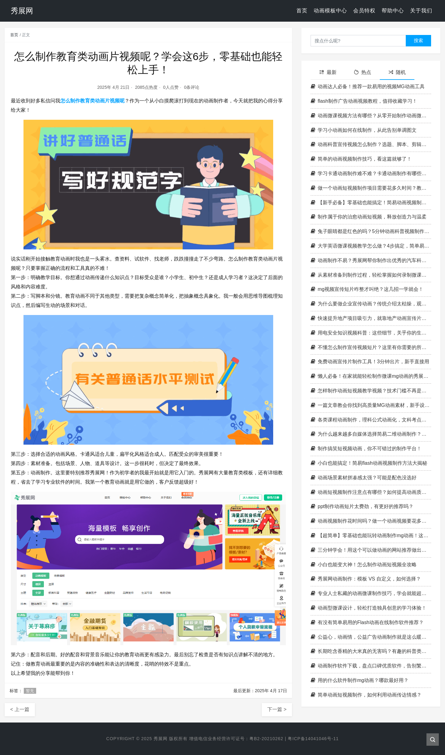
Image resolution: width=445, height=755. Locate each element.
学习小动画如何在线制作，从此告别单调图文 (364, 130)
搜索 (418, 40)
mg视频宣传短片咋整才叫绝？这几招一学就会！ (367, 289)
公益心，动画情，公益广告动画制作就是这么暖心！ (371, 637)
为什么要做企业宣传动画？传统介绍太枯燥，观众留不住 (371, 303)
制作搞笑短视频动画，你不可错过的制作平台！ (366, 448)
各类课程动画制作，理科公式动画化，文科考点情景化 (371, 419)
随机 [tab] (397, 72)
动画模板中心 (330, 11)
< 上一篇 (19, 709)
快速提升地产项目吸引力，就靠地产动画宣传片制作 (371, 318)
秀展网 (160, 738)
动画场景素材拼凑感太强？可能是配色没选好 (364, 477)
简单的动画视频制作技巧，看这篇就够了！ (361, 159)
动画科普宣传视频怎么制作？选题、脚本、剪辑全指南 (371, 144)
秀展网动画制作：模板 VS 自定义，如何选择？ (366, 578)
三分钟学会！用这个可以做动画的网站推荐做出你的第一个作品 (371, 550)
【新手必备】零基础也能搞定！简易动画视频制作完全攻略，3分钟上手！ (371, 202)
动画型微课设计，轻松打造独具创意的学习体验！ (368, 607)
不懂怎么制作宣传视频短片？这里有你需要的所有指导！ (371, 347)
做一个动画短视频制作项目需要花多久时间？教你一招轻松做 (371, 188)
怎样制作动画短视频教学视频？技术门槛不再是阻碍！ (371, 390)
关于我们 (421, 11)
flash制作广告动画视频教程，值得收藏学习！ (364, 101)
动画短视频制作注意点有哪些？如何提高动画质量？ (371, 492)
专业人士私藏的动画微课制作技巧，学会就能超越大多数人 (371, 593)
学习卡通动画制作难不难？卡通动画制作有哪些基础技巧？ (371, 173)
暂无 (30, 690)
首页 (301, 11)
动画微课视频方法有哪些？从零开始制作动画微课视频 (371, 115)
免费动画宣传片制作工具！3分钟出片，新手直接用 (370, 361)
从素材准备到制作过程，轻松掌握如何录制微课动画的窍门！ (371, 275)
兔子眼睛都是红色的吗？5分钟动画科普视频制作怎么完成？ (371, 231)
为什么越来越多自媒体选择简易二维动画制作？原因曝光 (371, 434)
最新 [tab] (328, 72)
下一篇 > (276, 709)
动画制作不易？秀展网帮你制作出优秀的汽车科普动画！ (371, 260)
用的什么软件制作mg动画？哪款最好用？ (360, 680)
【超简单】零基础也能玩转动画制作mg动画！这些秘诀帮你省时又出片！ (371, 535)
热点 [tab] (362, 72)
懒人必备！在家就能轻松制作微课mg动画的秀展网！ (371, 376)
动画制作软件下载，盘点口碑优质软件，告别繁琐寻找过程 (371, 665)
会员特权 (364, 11)
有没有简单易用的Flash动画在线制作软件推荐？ (367, 622)
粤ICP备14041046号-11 (313, 738)
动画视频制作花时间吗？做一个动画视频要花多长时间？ (371, 521)
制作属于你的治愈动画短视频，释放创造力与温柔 (368, 216)
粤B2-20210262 (266, 738)
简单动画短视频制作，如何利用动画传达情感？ (366, 694)
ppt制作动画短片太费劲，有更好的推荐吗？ (362, 506)
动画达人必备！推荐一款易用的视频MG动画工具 (368, 86)
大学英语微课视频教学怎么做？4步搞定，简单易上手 (371, 245)
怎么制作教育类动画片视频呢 (92, 100)
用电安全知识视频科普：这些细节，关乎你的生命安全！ (371, 332)
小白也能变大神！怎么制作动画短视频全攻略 (364, 564)
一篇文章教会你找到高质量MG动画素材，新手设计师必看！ (371, 405)
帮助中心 (393, 11)
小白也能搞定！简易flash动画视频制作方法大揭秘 (369, 463)
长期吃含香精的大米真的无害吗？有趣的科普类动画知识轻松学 (371, 651)
